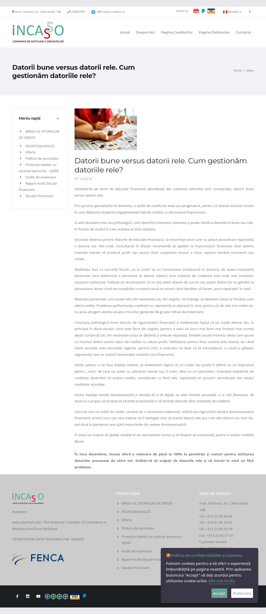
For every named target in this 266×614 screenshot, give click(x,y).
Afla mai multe (221, 580)
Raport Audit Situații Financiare (146, 559)
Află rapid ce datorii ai (111, 12)
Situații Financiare (37, 195)
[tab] (39, 118)
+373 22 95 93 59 (219, 529)
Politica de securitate (39, 158)
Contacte (243, 32)
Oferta (28, 152)
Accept (219, 593)
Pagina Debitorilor (214, 32)
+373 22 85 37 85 (219, 522)
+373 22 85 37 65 (220, 535)
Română (232, 12)
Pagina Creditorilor (176, 32)
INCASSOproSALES (37, 146)
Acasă (125, 32)
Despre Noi (145, 32)
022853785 (78, 12)
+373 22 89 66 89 (219, 516)
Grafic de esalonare (38, 177)
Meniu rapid (29, 118)
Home (238, 70)
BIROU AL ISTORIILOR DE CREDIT (147, 503)
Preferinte (242, 593)
